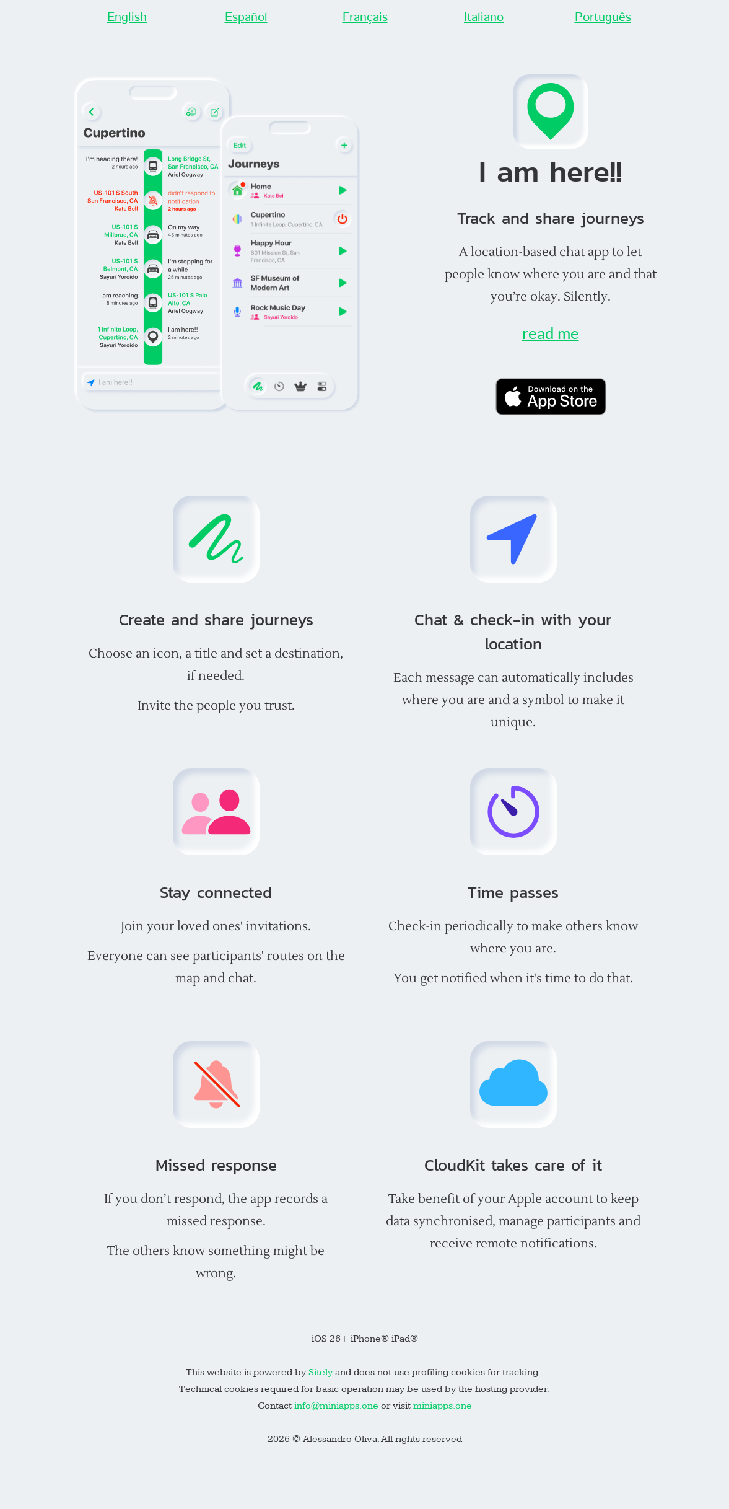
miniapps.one (442, 1406)
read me (550, 333)
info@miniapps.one (336, 1406)
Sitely (321, 1372)
